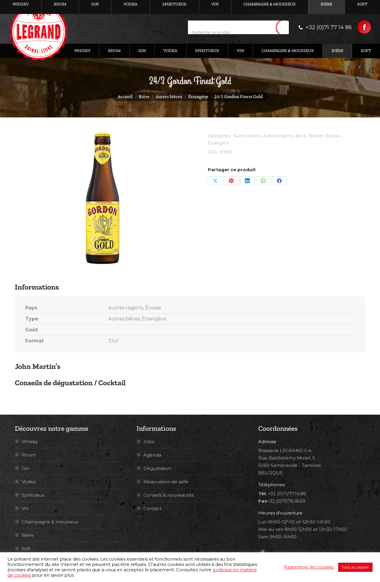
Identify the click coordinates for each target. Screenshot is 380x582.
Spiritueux (33, 495)
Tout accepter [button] (355, 567)
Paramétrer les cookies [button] (309, 567)
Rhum (29, 455)
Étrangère (218, 143)
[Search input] (233, 32)
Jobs (148, 441)
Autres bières (247, 136)
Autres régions (278, 136)
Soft (26, 548)
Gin (25, 468)
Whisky (30, 441)
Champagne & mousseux (50, 522)
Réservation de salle (166, 482)
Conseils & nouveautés (168, 495)
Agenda (152, 455)
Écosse (332, 136)
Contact (152, 508)
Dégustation (157, 468)
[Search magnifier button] (284, 28)
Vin (25, 508)
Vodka (29, 482)
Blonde (315, 136)
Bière (300, 136)
